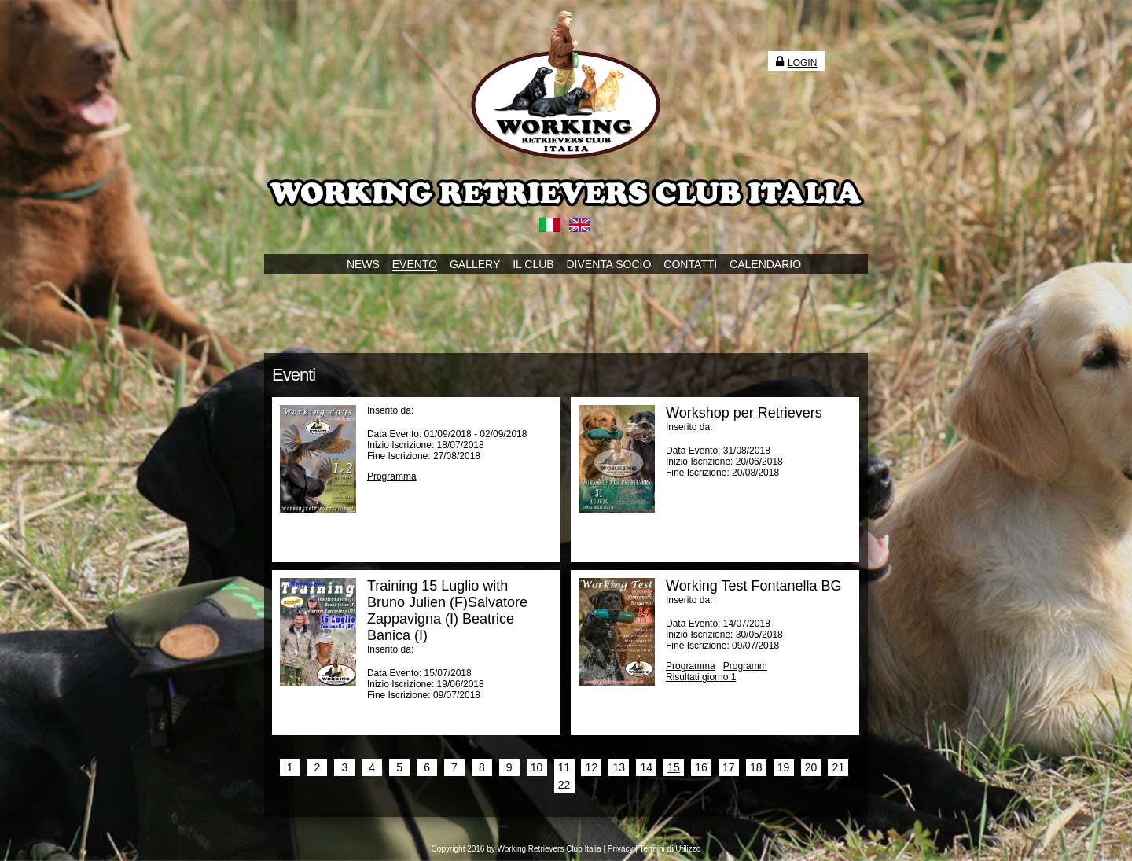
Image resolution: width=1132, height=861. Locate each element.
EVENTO (414, 264)
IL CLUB (533, 264)
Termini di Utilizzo (670, 848)
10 (537, 767)
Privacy (621, 848)
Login (796, 62)
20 (811, 767)
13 (618, 767)
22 (564, 784)
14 (646, 767)
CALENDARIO (765, 264)
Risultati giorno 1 (701, 677)
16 (701, 767)
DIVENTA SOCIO (609, 264)
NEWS (363, 264)
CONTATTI (690, 264)
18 (756, 767)
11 (564, 767)
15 (673, 767)
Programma (392, 476)
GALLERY (475, 264)
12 (592, 767)
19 (783, 767)
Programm (745, 666)
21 (838, 767)
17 (728, 767)
